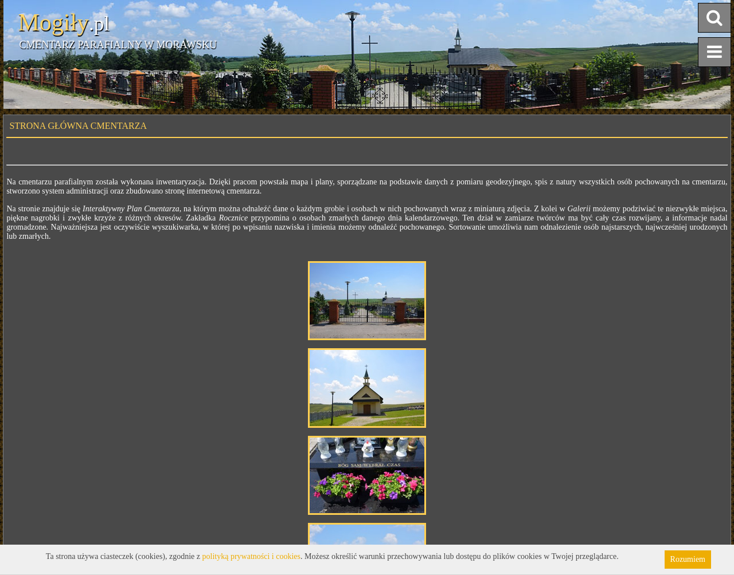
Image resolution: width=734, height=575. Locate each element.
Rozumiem (687, 559)
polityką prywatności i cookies (251, 556)
